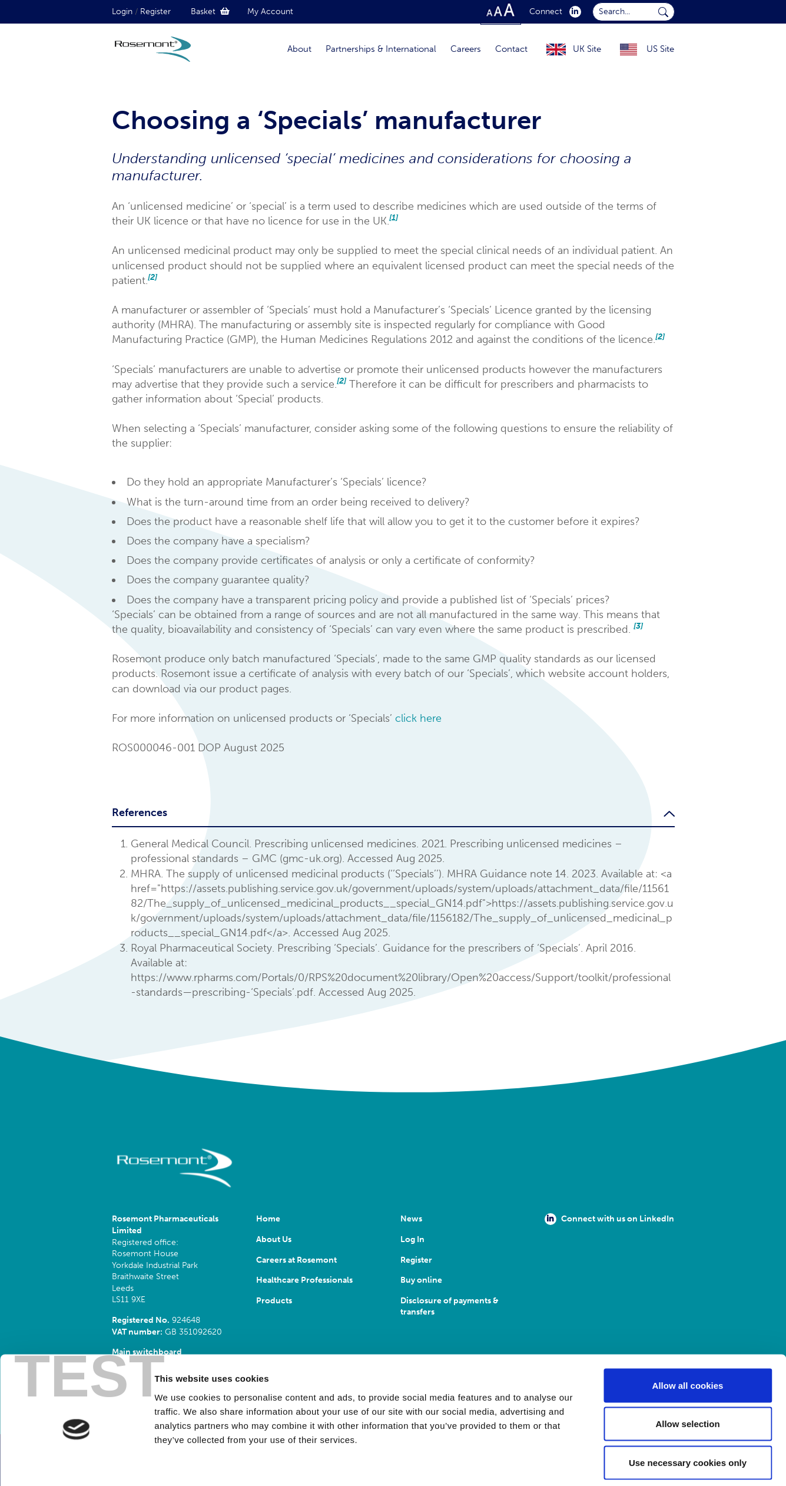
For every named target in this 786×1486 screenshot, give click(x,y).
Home (268, 1219)
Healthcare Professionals (304, 1280)
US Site (660, 49)
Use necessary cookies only (688, 1409)
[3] (638, 626)
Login (122, 11)
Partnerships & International (381, 49)
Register (155, 11)
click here (418, 718)
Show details (618, 1463)
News (411, 1219)
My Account (270, 11)
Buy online (421, 1280)
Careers (465, 49)
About (299, 49)
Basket (210, 11)
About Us (273, 1239)
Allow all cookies (688, 1331)
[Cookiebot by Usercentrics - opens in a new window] (76, 1463)
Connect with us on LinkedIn (609, 1219)
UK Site (587, 49)
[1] (393, 218)
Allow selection (687, 1370)
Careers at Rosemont (298, 1260)
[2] (152, 277)
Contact (511, 49)
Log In (412, 1239)
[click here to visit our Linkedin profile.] (573, 11)
